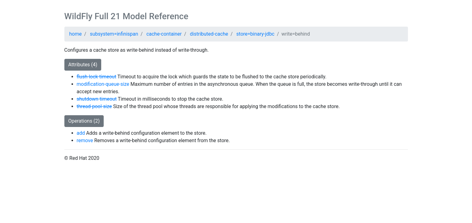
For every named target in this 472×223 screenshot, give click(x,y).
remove (85, 140)
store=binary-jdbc (255, 34)
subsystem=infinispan (114, 34)
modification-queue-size (103, 84)
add (81, 133)
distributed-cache (209, 34)
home (75, 34)
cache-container (164, 34)
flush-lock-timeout (96, 77)
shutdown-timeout (97, 99)
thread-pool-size (94, 106)
